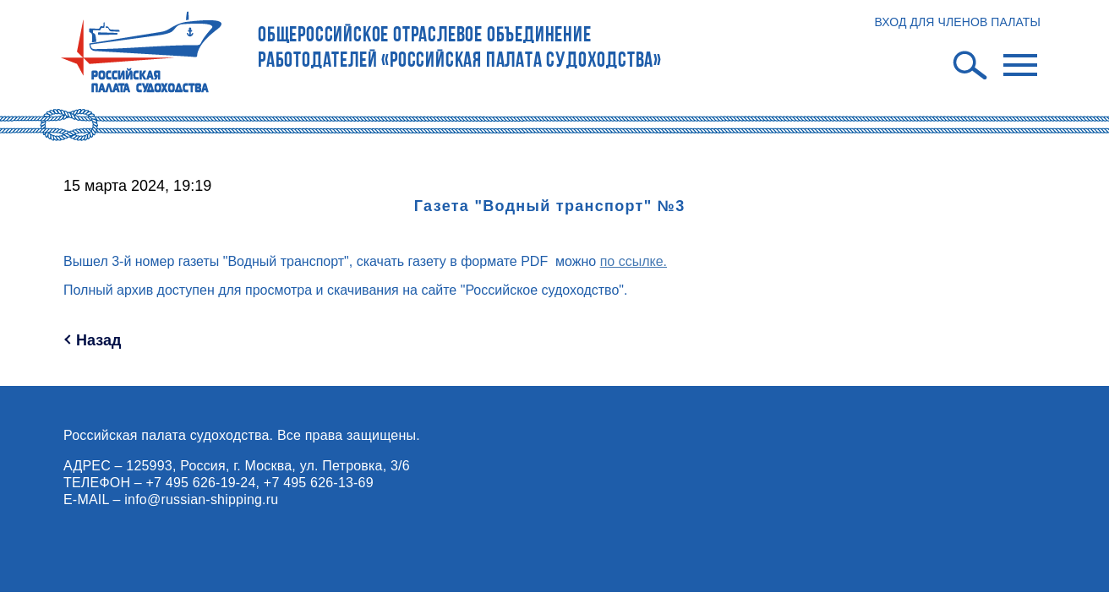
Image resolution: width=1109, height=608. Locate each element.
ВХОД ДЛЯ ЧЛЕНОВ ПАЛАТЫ (957, 22)
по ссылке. (633, 261)
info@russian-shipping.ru (201, 499)
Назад (98, 340)
